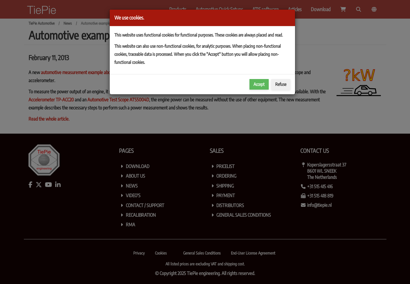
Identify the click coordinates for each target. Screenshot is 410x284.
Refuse (280, 84)
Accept (259, 84)
